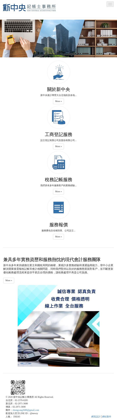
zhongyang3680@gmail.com (26, 410)
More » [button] (58, 101)
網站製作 (106, 416)
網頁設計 (95, 416)
